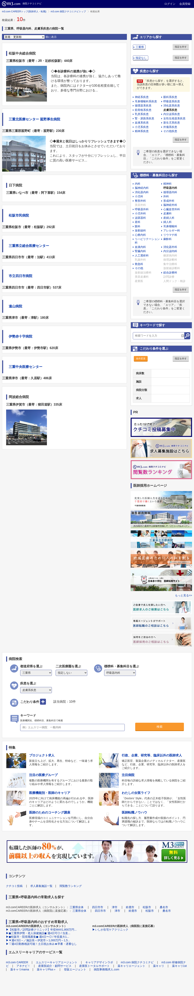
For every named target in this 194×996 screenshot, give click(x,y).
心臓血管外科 (171, 209)
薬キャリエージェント (131, 965)
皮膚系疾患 (170, 109)
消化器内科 (142, 192)
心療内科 (140, 234)
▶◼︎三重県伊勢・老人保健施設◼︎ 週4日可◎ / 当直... (38, 933)
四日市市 (97, 907)
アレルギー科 (171, 230)
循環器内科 (170, 192)
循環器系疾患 (143, 105)
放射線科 (140, 230)
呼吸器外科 (142, 209)
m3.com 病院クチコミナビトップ (68, 11)
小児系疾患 (142, 127)
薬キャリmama (19, 969)
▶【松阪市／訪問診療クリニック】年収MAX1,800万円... (41, 929)
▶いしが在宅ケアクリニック (110, 929)
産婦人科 (168, 217)
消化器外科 (170, 247)
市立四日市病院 (20, 276)
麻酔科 (167, 239)
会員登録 (184, 3)
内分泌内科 (170, 251)
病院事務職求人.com (106, 969)
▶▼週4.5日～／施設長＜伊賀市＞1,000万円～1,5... (38, 940)
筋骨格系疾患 (143, 109)
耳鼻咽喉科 (170, 226)
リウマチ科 (170, 234)
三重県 (140, 47)
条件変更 (141, 358)
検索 (160, 726)
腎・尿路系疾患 (144, 118)
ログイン (169, 3)
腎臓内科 (140, 251)
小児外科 (140, 213)
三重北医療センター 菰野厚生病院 (34, 119)
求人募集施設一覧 (41, 886)
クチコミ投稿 (14, 886)
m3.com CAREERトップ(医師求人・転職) (24, 11)
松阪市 (147, 907)
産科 (137, 222)
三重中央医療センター (25, 367)
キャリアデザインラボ (99, 962)
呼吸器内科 (170, 187)
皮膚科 (167, 213)
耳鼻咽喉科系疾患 (146, 101)
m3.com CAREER (17, 962)
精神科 (167, 183)
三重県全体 (77, 907)
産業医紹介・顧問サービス (54, 965)
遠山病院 (15, 306)
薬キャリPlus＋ (46, 969)
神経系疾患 (142, 97)
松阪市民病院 (19, 215)
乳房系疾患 (142, 114)
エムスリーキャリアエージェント (56, 962)
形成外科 (168, 200)
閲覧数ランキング (71, 886)
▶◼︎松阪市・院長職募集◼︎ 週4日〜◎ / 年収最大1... (37, 936)
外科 (166, 196)
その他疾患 (170, 131)
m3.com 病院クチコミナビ (137, 962)
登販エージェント (75, 969)
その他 (139, 268)
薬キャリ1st (179, 965)
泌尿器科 (140, 217)
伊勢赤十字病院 (20, 336)
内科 (137, 183)
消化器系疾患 (171, 105)
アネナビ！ (23, 965)
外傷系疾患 (170, 127)
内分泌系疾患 (171, 114)
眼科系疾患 (170, 97)
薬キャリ (158, 965)
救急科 (139, 264)
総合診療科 (170, 272)
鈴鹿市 (130, 907)
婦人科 (167, 222)
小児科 (139, 196)
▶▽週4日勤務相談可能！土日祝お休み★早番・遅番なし (41, 943)
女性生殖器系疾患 (174, 118)
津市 (114, 907)
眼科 (137, 226)
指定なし (141, 57)
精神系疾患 (142, 131)
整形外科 (140, 200)
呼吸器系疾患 (171, 101)
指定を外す (181, 46)
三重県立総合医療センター (29, 246)
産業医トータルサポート (94, 965)
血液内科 (140, 247)
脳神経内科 (142, 187)
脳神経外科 (170, 204)
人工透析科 (142, 255)
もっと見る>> (183, 595)
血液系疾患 (142, 122)
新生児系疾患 (171, 122)
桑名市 (164, 907)
